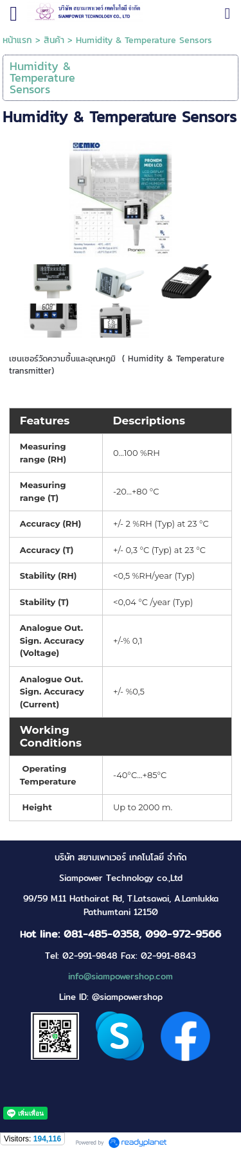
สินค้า (54, 40)
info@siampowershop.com (120, 976)
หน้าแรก (17, 40)
